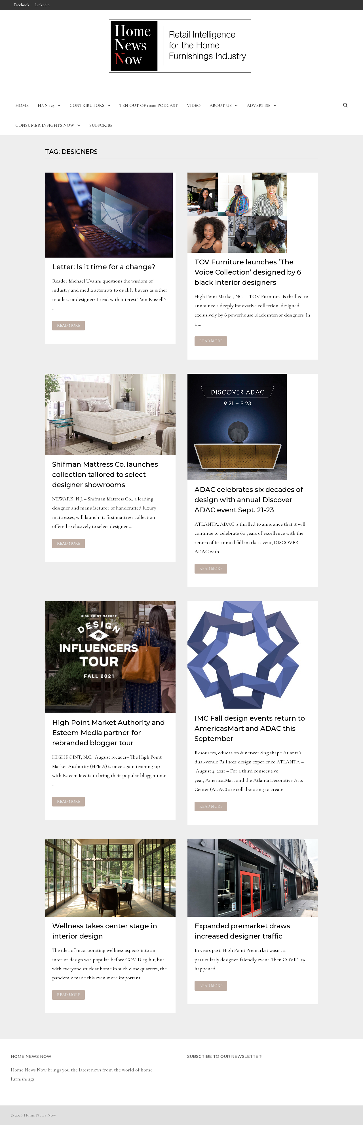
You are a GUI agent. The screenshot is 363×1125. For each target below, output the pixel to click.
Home (22, 105)
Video (194, 105)
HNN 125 (46, 105)
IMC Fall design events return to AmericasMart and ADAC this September (250, 728)
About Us (221, 105)
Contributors (86, 105)
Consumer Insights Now (44, 125)
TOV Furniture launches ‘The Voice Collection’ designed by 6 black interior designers (248, 272)
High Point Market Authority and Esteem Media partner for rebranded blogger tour (108, 732)
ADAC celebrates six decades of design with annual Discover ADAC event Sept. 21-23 (249, 499)
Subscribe (101, 125)
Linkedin (42, 5)
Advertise (259, 105)
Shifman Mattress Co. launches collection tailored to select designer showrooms (105, 474)
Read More (68, 325)
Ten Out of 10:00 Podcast (148, 105)
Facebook (21, 5)
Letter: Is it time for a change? (103, 267)
